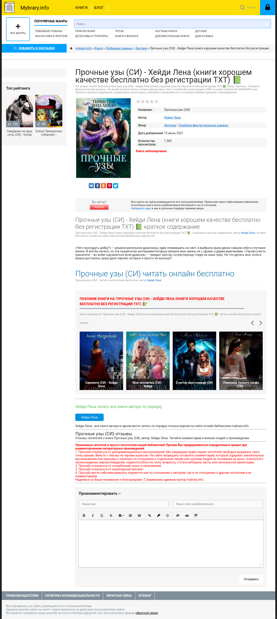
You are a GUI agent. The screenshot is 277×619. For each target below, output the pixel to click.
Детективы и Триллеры (91, 36)
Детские (201, 31)
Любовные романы (48, 31)
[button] (84, 515)
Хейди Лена (172, 117)
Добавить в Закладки (34, 48)
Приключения (85, 31)
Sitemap (144, 595)
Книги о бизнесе (126, 36)
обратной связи (146, 613)
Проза (119, 31)
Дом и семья (204, 36)
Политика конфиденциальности (72, 595)
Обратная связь (119, 595)
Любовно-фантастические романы (203, 125)
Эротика (170, 125)
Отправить (251, 579)
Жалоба (99, 207)
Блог (99, 7)
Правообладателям (22, 595)
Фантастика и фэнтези (51, 36)
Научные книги (166, 31)
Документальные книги (172, 36)
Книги (81, 7)
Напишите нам (140, 208)
